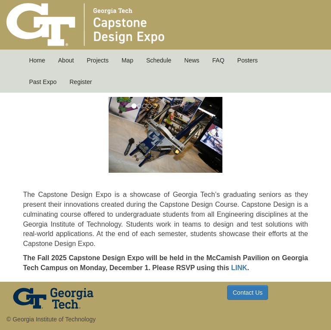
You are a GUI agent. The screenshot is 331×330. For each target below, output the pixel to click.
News (192, 60)
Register (80, 81)
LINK (239, 267)
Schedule (158, 60)
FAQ (218, 60)
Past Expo (42, 81)
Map (127, 60)
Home (37, 60)
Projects (98, 60)
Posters (247, 60)
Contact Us (247, 292)
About (66, 60)
